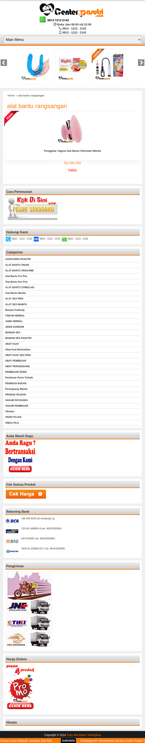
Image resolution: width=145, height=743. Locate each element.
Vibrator (9, 411)
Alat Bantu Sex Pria (16, 281)
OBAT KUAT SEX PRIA (18, 355)
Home (11, 95)
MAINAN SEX (12, 332)
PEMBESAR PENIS (16, 372)
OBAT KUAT (12, 344)
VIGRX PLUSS (13, 417)
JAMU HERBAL (14, 321)
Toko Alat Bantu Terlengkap (84, 735)
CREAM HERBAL (15, 315)
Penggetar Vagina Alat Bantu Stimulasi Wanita (72, 150)
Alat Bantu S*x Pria (16, 276)
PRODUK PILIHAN (15, 394)
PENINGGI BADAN (15, 383)
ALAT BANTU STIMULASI (19, 287)
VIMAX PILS (12, 423)
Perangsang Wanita (16, 389)
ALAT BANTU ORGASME (19, 270)
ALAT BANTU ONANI (17, 265)
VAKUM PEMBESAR (16, 405)
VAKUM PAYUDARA (16, 400)
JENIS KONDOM (14, 327)
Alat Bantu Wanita (15, 293)
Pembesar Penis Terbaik (19, 377)
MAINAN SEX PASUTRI (18, 338)
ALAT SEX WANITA (16, 304)
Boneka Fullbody (15, 310)
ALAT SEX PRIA (14, 298)
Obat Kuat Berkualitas (17, 349)
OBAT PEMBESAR (15, 360)
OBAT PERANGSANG (17, 366)
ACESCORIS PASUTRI (18, 259)
